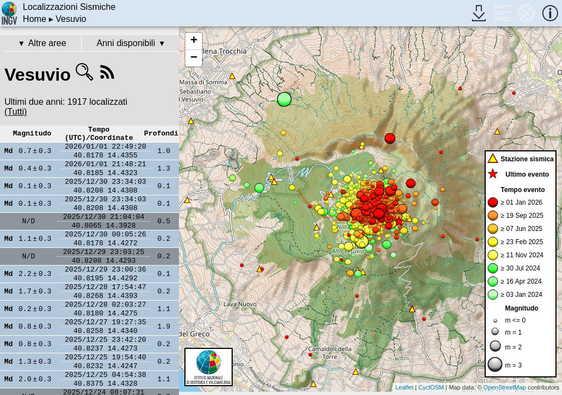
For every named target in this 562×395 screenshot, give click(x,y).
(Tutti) (15, 111)
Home (35, 19)
